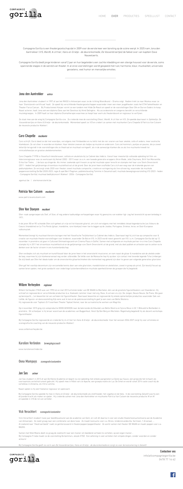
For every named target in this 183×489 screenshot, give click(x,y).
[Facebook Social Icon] (172, 474)
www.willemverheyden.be (30, 329)
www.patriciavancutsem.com (32, 197)
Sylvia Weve (125, 308)
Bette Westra (111, 308)
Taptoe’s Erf (43, 302)
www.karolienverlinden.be (30, 349)
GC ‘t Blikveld (140, 308)
